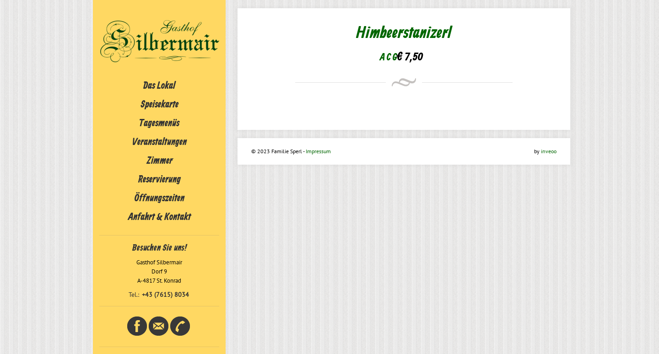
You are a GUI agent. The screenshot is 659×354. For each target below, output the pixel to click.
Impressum (318, 151)
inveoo (548, 151)
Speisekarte (159, 104)
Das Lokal (159, 86)
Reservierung (159, 179)
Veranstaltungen (159, 142)
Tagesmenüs (159, 123)
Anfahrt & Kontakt (159, 217)
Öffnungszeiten (159, 198)
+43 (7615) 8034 (165, 294)
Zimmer (159, 161)
